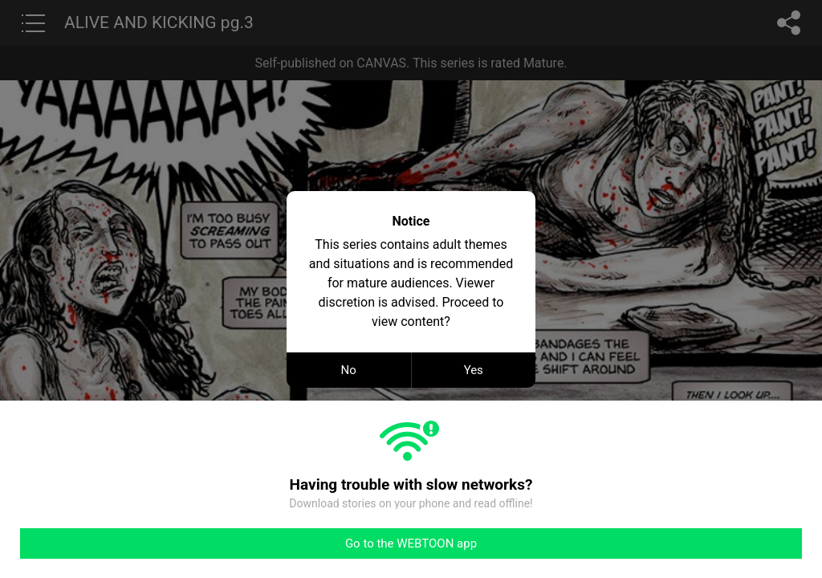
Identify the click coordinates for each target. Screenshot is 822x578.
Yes (473, 370)
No (348, 370)
